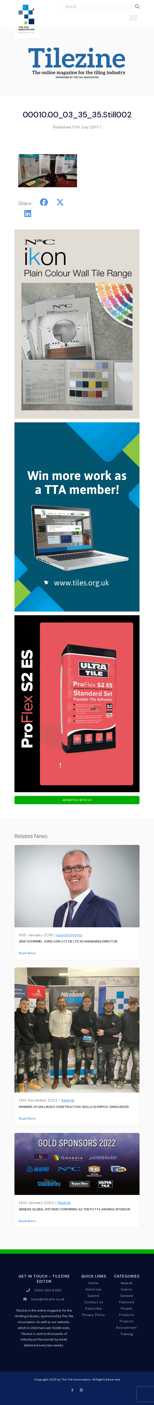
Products (126, 1315)
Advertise (94, 1289)
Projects (126, 1321)
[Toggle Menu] (133, 19)
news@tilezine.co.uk (47, 1299)
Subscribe (93, 1308)
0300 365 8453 (48, 1290)
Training (126, 1334)
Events (126, 1289)
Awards (68, 1100)
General (126, 1295)
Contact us (93, 1302)
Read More (27, 953)
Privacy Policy (93, 1315)
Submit (94, 1295)
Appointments (69, 935)
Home (93, 1282)
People (126, 1308)
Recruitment (126, 1327)
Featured (126, 1302)
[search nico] (97, 7)
